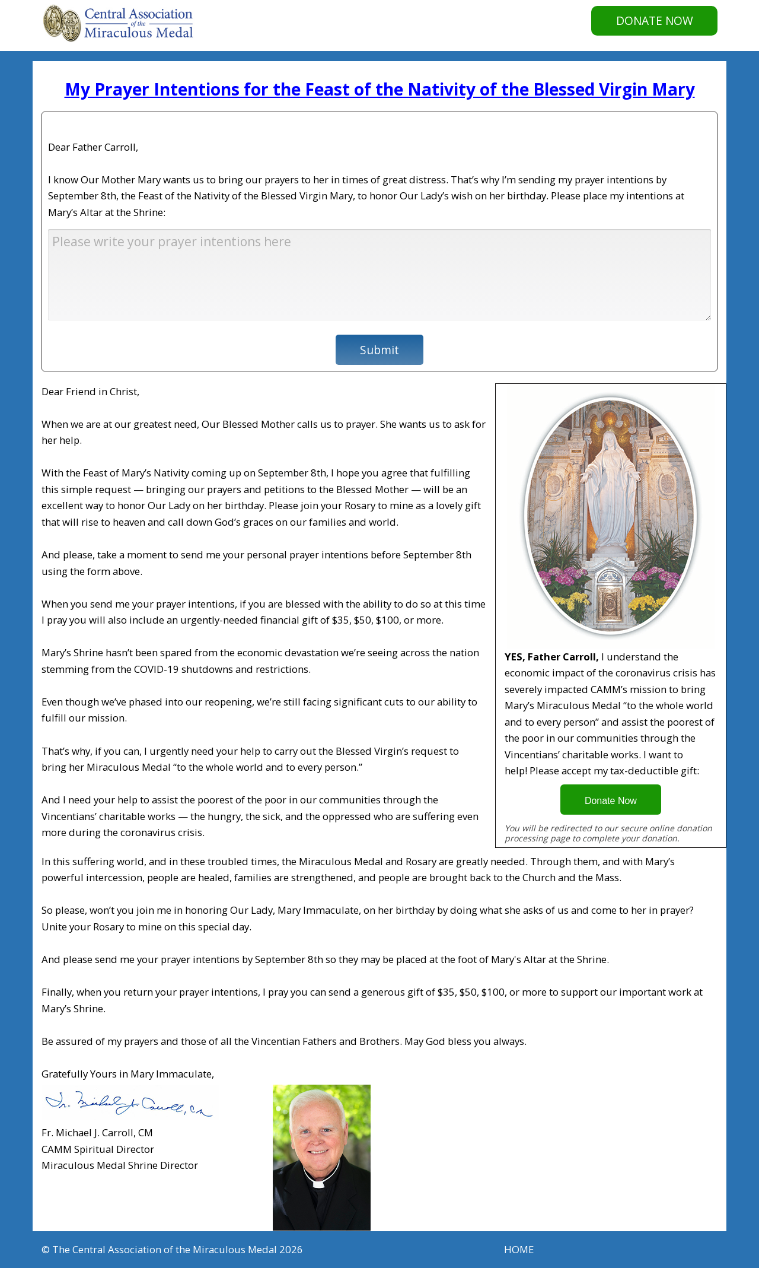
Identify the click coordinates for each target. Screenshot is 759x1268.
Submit (379, 350)
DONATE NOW (654, 20)
